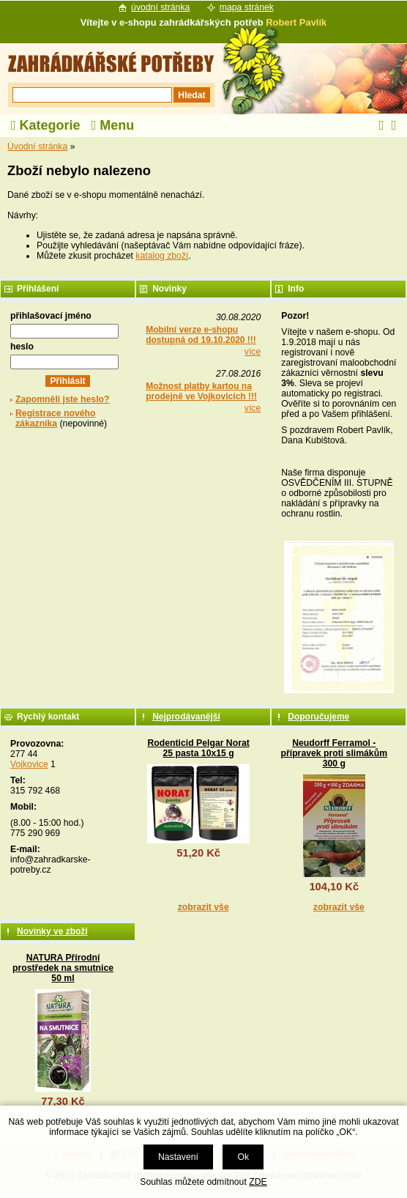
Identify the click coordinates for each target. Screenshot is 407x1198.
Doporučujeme (318, 716)
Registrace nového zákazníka (55, 418)
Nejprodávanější (186, 716)
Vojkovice (29, 764)
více (252, 352)
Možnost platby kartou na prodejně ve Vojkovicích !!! (201, 391)
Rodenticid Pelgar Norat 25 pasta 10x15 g (198, 748)
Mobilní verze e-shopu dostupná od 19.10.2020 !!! (201, 335)
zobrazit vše (203, 907)
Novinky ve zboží (52, 931)
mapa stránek (247, 7)
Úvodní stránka (37, 146)
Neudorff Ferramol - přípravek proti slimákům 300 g (334, 753)
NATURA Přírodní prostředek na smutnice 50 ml (62, 968)
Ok (243, 1157)
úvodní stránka (160, 7)
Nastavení (178, 1157)
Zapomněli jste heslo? (62, 399)
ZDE (257, 1182)
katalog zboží (161, 256)
